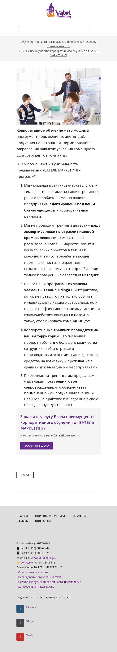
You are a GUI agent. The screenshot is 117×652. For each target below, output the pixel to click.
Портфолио (39, 516)
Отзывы (20, 521)
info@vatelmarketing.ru (42, 557)
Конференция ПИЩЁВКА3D (36, 586)
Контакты (39, 521)
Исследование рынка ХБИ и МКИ (39, 577)
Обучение (77, 516)
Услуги (58, 516)
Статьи (20, 516)
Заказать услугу (36, 445)
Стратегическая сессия (33, 572)
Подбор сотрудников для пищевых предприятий (49, 582)
